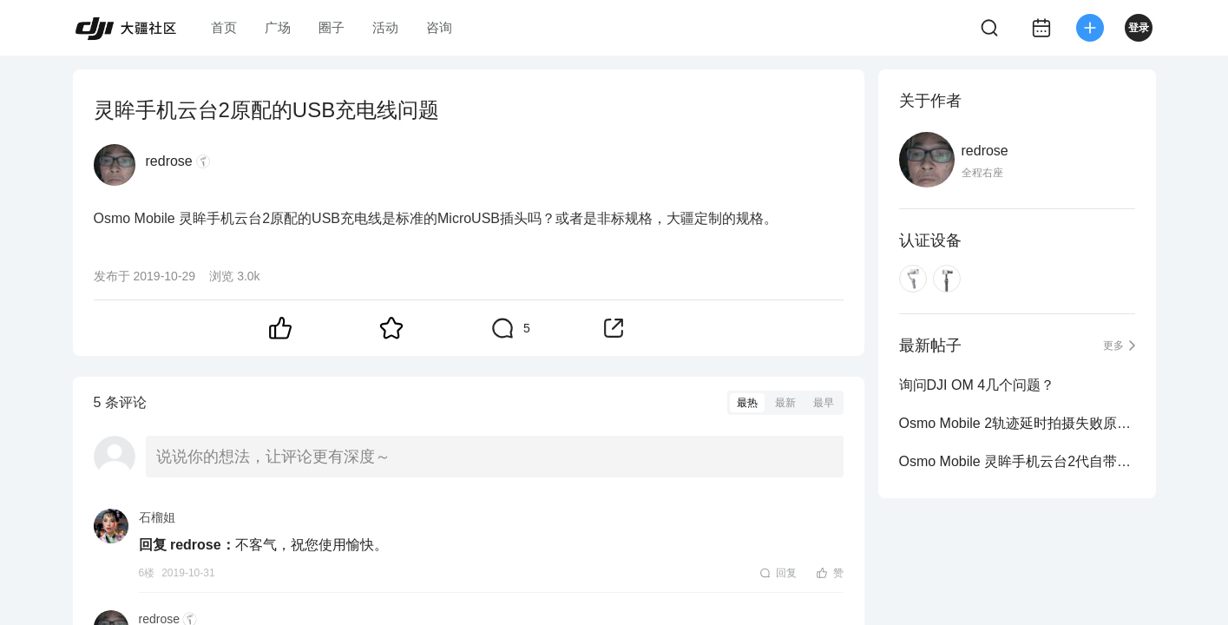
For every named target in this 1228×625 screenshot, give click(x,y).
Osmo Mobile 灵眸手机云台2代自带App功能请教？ (1017, 461)
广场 (278, 27)
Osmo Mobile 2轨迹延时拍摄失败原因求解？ (1017, 423)
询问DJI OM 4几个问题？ (977, 385)
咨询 (439, 27)
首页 (224, 27)
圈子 (331, 27)
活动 (385, 27)
